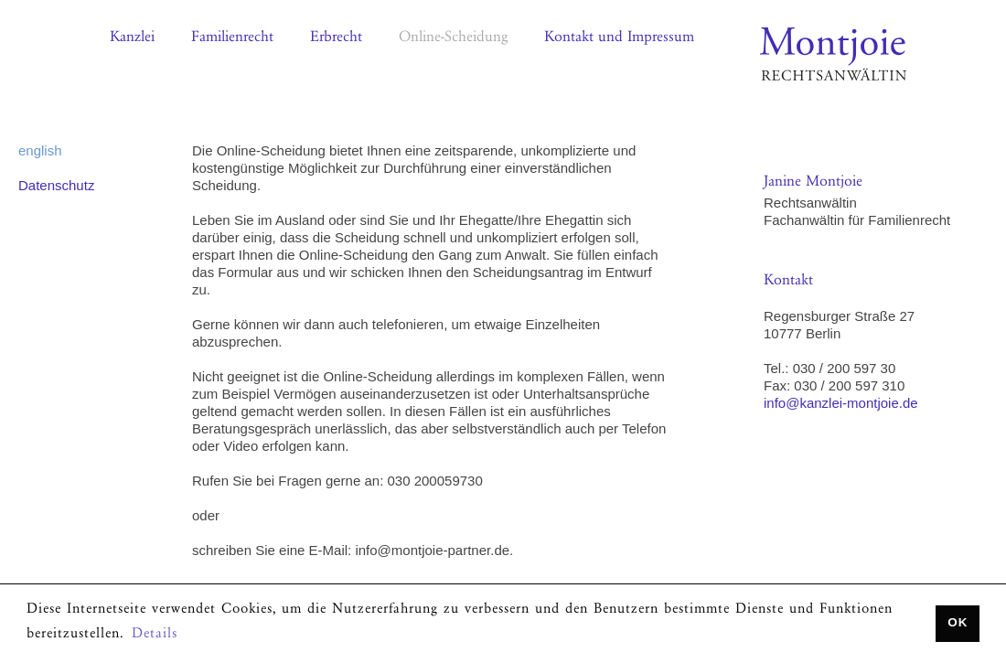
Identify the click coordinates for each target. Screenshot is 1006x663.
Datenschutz (56, 185)
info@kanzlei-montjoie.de (841, 403)
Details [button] (154, 634)
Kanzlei (132, 38)
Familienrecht (232, 38)
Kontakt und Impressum (619, 38)
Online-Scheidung (453, 38)
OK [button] (957, 622)
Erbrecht (336, 38)
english (40, 150)
